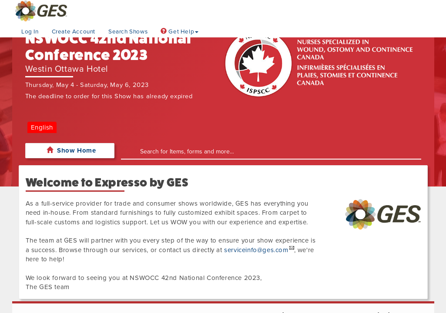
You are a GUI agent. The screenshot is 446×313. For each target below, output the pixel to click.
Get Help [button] (179, 31)
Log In (30, 31)
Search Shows (128, 31)
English (42, 127)
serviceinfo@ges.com (256, 250)
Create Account (73, 31)
